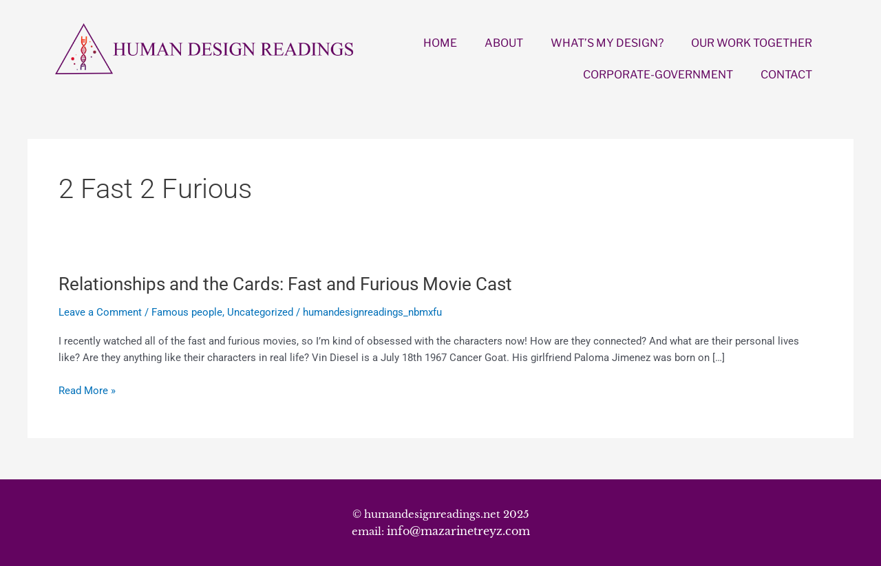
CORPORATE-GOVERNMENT (658, 74)
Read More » (87, 391)
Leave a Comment (100, 312)
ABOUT (504, 43)
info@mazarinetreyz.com (458, 531)
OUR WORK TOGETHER (751, 43)
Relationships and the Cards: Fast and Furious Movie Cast (285, 284)
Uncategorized (260, 312)
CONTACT (786, 74)
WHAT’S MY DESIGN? (607, 43)
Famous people (186, 312)
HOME (440, 43)
